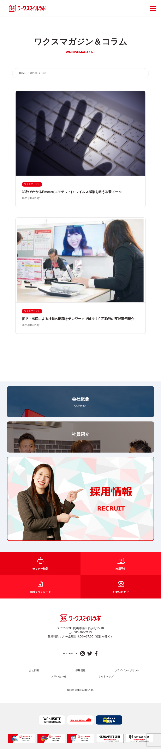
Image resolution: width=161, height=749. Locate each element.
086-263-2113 (80, 632)
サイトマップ (106, 676)
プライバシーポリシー (127, 670)
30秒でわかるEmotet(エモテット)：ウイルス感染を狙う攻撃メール (72, 192)
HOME (22, 73)
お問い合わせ (58, 676)
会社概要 (34, 670)
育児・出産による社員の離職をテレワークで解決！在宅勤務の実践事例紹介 (78, 318)
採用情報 (80, 670)
